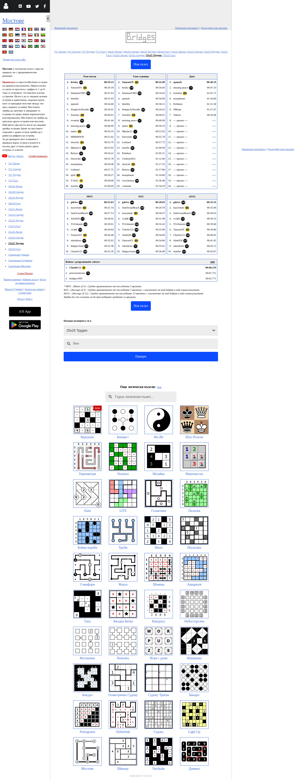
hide (159, 387)
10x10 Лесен (15, 186)
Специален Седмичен (20, 260)
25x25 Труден (16, 243)
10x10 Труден (15, 197)
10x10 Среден (16, 191)
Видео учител (15, 156)
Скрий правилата (38, 156)
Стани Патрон (25, 273)
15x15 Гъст (14, 226)
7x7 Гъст (13, 180)
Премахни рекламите (187, 27)
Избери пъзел (30, 279)
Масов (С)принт (14, 289)
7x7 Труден (14, 174)
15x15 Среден (16, 214)
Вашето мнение (12, 279)
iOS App (25, 311)
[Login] (6, 7)
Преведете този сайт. (14, 59)
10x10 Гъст (14, 203)
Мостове (13, 20)
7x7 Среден (14, 169)
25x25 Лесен (15, 231)
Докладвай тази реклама (213, 27)
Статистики (25, 292)
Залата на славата (34, 289)
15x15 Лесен (15, 209)
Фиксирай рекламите (66, 27)
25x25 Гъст (14, 248)
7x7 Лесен (14, 163)
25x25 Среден (16, 237)
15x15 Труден (15, 220)
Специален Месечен (19, 266)
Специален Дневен (18, 254)
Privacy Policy (25, 298)
